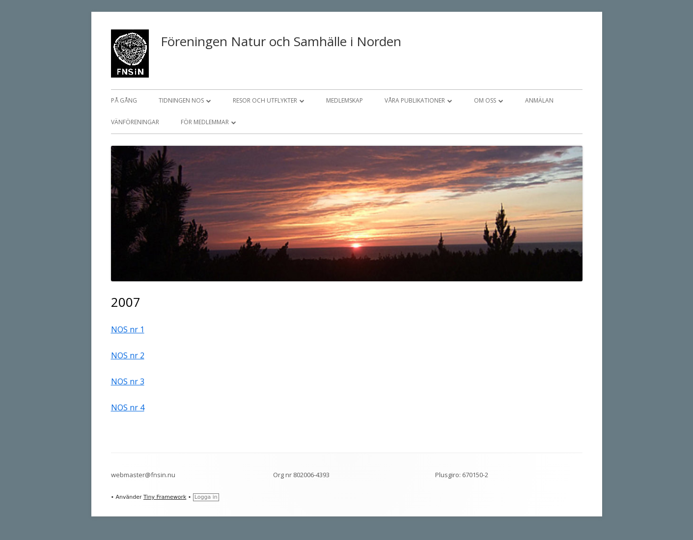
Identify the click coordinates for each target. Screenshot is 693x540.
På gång (124, 100)
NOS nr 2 (127, 355)
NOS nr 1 (127, 329)
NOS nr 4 (127, 407)
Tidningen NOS (181, 100)
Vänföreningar (135, 122)
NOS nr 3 (127, 381)
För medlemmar (205, 122)
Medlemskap (344, 100)
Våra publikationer (415, 100)
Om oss (485, 100)
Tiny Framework (164, 497)
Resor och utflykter (265, 100)
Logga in (206, 497)
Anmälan (539, 100)
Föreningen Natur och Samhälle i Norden (281, 41)
